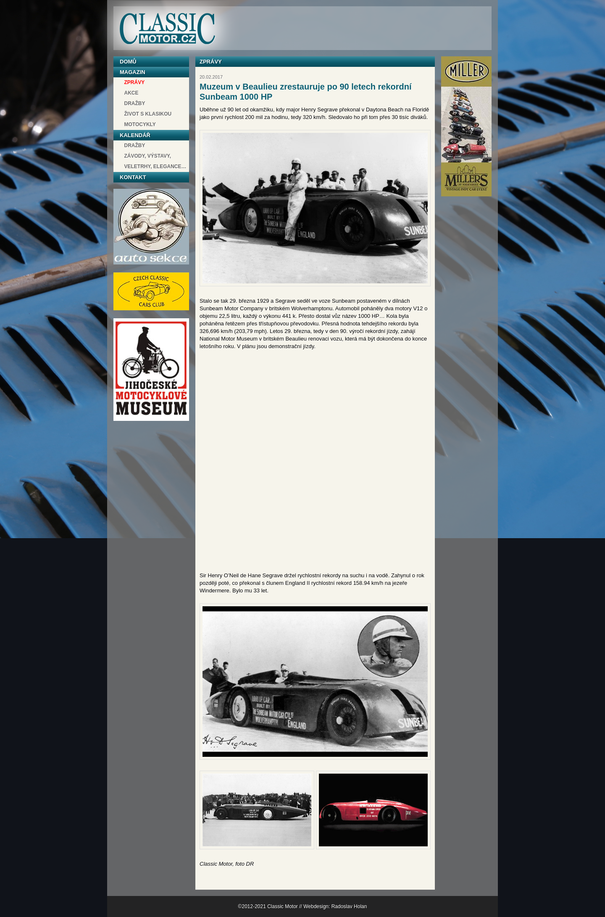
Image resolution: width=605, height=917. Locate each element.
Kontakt (133, 177)
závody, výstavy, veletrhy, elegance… (155, 161)
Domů (128, 61)
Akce (131, 93)
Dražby (134, 103)
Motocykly (140, 124)
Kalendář (135, 135)
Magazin (132, 72)
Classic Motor (167, 29)
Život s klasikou (148, 114)
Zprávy (134, 82)
